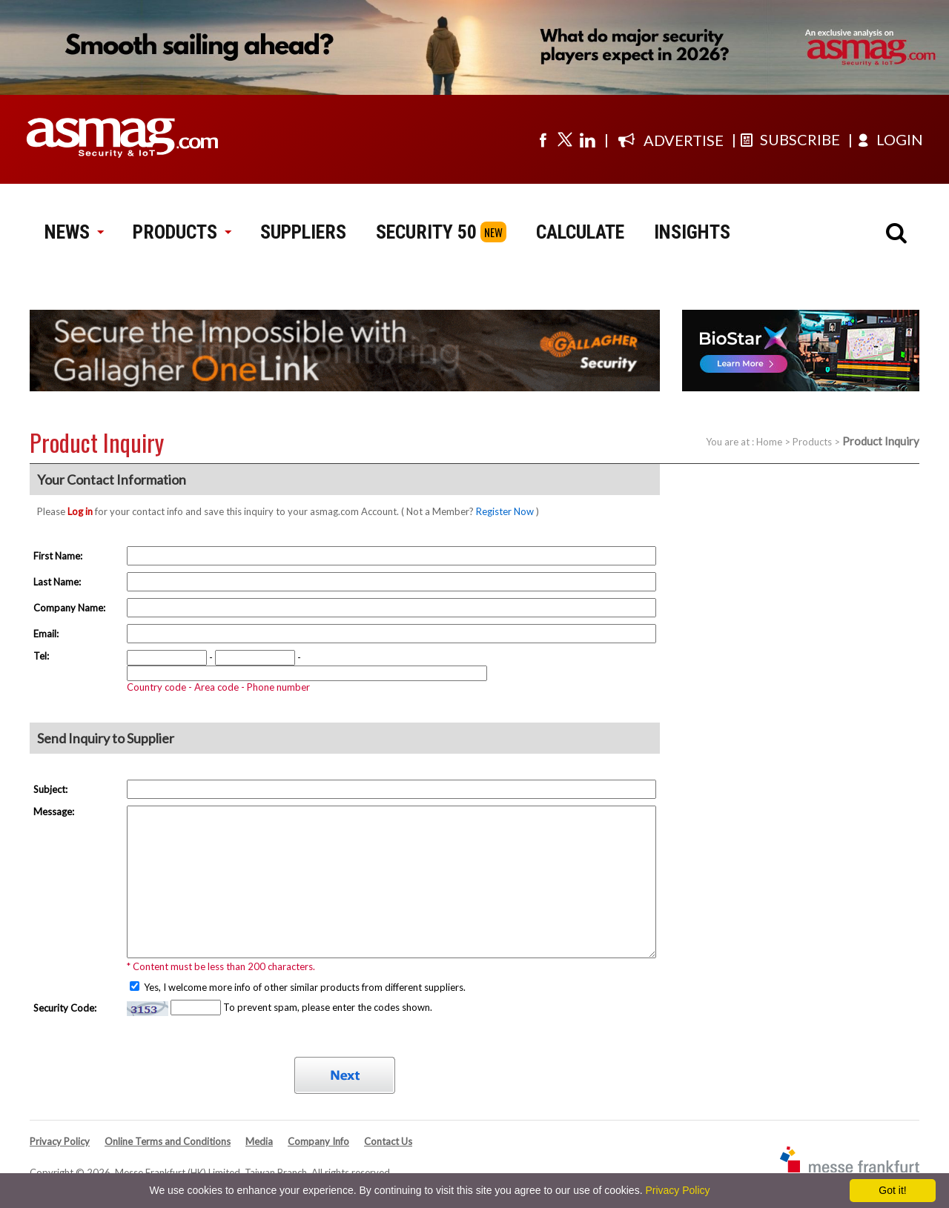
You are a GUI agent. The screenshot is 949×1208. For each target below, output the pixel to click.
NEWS (73, 232)
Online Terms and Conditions (168, 1141)
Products (812, 442)
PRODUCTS (182, 232)
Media (259, 1141)
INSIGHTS (692, 232)
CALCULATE (580, 232)
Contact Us (388, 1141)
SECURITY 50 (426, 232)
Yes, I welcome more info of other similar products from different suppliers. (304, 987)
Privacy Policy (60, 1141)
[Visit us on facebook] (542, 139)
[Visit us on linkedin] (587, 139)
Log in (80, 511)
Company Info (318, 1141)
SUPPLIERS (303, 232)
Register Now (505, 511)
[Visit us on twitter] (565, 139)
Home (769, 442)
